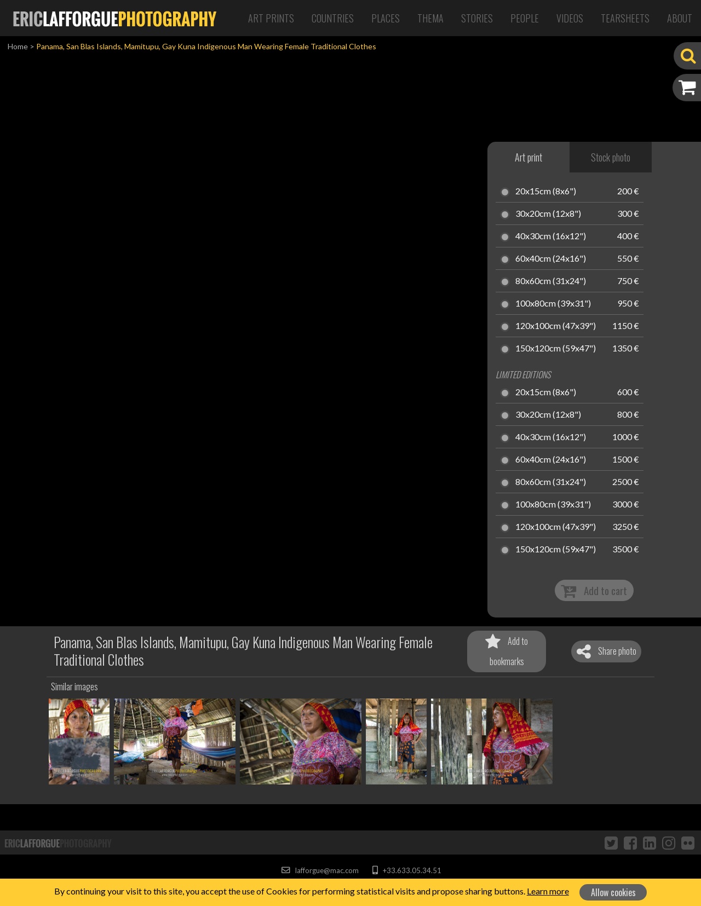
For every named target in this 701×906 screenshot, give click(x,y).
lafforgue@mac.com (319, 870)
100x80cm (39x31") (553, 303)
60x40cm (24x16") (550, 259)
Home (18, 46)
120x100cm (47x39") (555, 326)
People (524, 18)
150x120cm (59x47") (555, 348)
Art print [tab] (528, 157)
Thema (430, 18)
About (679, 18)
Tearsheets (625, 18)
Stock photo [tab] (610, 157)
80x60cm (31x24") (550, 281)
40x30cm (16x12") (550, 236)
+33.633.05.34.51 (406, 870)
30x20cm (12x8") (548, 214)
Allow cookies (613, 892)
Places (385, 18)
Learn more (548, 891)
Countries (333, 18)
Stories (477, 18)
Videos (569, 18)
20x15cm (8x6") (545, 191)
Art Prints (271, 18)
